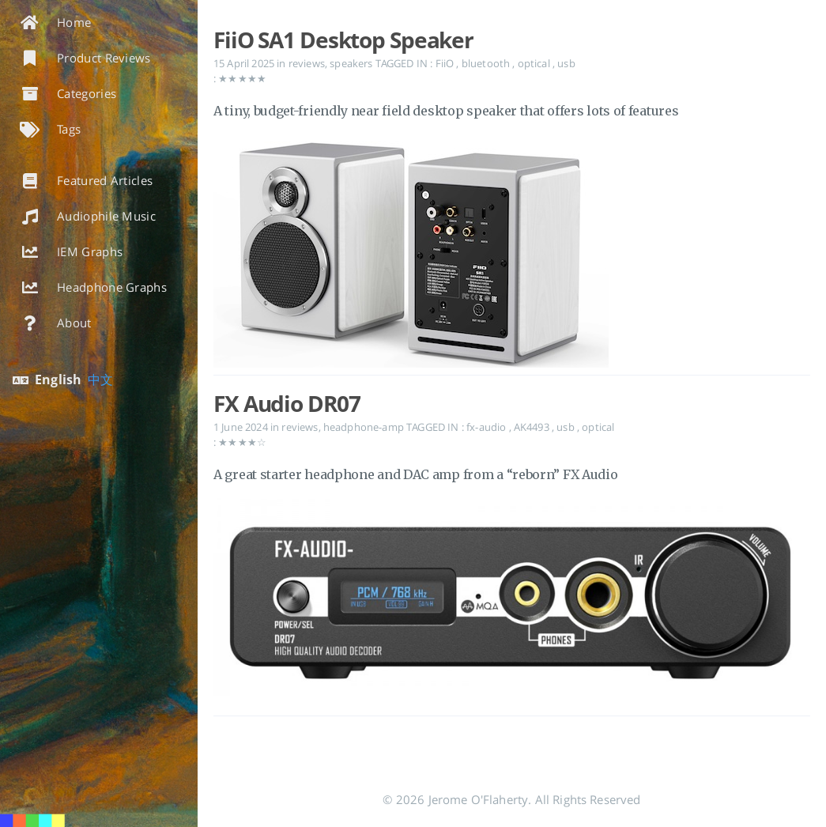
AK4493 (533, 427)
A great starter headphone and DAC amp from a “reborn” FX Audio (415, 474)
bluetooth (487, 63)
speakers (351, 63)
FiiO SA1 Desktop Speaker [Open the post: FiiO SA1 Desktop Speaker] (343, 40)
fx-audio (487, 427)
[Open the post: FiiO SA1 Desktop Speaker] (511, 258)
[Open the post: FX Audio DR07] (511, 600)
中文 (100, 379)
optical (535, 63)
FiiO (446, 63)
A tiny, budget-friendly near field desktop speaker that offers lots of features (445, 111)
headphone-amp (363, 427)
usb (566, 63)
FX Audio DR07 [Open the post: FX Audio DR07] (286, 403)
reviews (307, 63)
